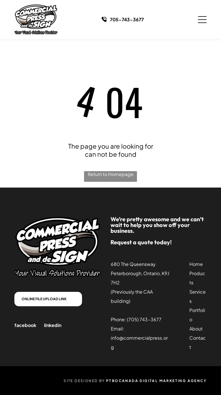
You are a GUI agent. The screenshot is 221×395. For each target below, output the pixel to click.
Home (196, 264)
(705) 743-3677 (144, 319)
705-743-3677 (127, 19)
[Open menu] (202, 19)
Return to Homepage (111, 174)
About (196, 329)
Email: (117, 329)
